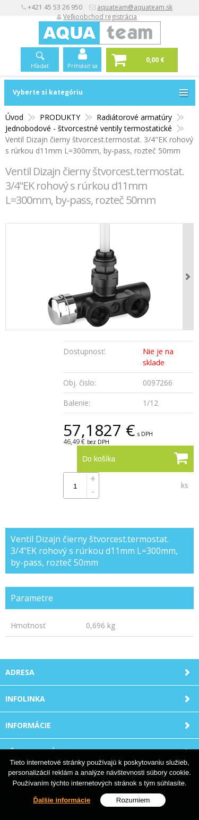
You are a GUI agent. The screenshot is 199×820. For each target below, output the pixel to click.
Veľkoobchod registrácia (100, 16)
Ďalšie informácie (62, 801)
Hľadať (40, 66)
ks (184, 485)
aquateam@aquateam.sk (134, 7)
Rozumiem (133, 801)
